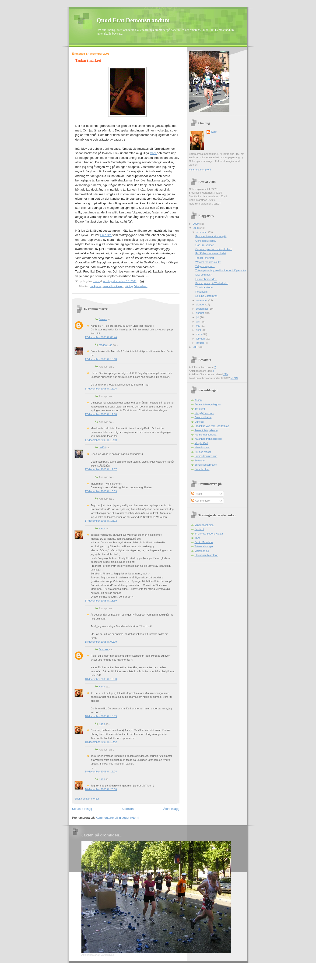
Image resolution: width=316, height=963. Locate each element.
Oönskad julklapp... (206, 240)
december (202, 232)
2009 (196, 223)
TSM (197, 537)
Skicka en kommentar (86, 798)
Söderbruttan (202, 469)
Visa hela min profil (200, 169)
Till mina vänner (204, 287)
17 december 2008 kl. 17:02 (101, 520)
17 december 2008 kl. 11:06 (101, 388)
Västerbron (140, 286)
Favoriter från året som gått (210, 236)
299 (225, 374)
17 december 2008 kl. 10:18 (101, 359)
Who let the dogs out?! (208, 262)
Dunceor (104, 649)
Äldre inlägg (171, 809)
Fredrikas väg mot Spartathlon (212, 426)
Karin (102, 528)
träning (129, 286)
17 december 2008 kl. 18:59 (101, 600)
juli (198, 317)
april (199, 330)
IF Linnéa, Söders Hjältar (209, 533)
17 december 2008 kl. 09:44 (101, 337)
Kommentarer (201, 500)
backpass (95, 286)
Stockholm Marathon (206, 555)
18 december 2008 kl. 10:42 (101, 741)
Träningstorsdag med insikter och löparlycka (220, 270)
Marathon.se (202, 550)
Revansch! (201, 291)
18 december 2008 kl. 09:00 (101, 641)
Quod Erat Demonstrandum (133, 20)
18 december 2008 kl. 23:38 (101, 789)
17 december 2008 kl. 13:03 (101, 491)
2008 (196, 228)
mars (199, 334)
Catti (153, 153)
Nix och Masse (203, 451)
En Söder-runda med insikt (210, 253)
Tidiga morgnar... (204, 266)
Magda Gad (105, 344)
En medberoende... (206, 279)
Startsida (128, 809)
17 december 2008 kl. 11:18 (101, 414)
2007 (196, 347)
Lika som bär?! (203, 274)
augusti (200, 313)
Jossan (103, 319)
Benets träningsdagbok (208, 404)
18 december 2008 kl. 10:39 (101, 716)
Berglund (200, 408)
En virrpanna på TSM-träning (211, 283)
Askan (198, 400)
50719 (234, 378)
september (202, 308)
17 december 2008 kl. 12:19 (101, 440)
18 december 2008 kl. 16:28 (101, 771)
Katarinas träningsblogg (208, 438)
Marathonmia (202, 447)
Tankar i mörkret (204, 257)
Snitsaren (200, 460)
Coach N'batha (203, 417)
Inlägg (196, 493)
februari (201, 338)
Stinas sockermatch (206, 464)
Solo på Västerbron (206, 295)
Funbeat (199, 529)
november (202, 300)
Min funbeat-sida (204, 525)
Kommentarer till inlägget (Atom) (117, 817)
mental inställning (113, 286)
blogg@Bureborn (204, 413)
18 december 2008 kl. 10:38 (101, 679)
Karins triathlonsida (206, 434)
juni (198, 321)
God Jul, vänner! (204, 245)
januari (200, 342)
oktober (200, 304)
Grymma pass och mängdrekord (213, 249)
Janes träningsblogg (206, 430)
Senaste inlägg (82, 809)
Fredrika (106, 235)
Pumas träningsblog (206, 456)
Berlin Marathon (204, 542)
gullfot (102, 447)
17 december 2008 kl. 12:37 (101, 469)
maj (198, 325)
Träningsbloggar (204, 546)
